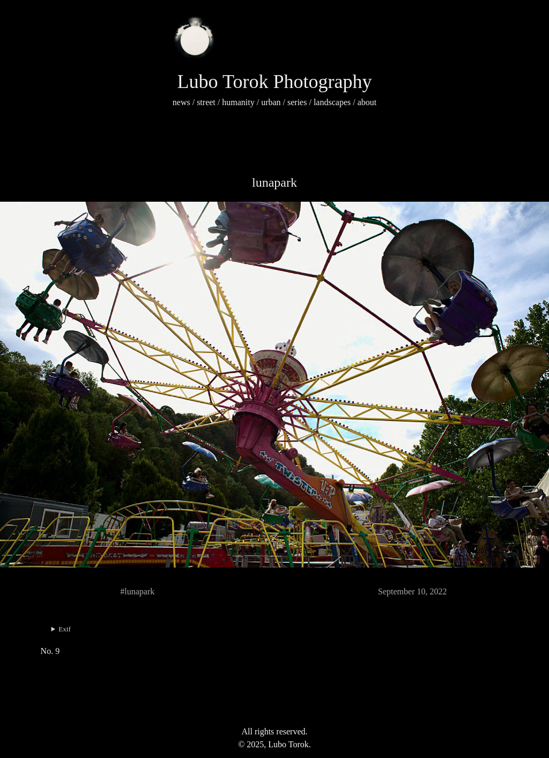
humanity (238, 102)
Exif (64, 629)
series (297, 102)
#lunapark (137, 591)
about (367, 102)
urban (270, 102)
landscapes (332, 102)
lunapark (274, 182)
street (206, 102)
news (181, 102)
